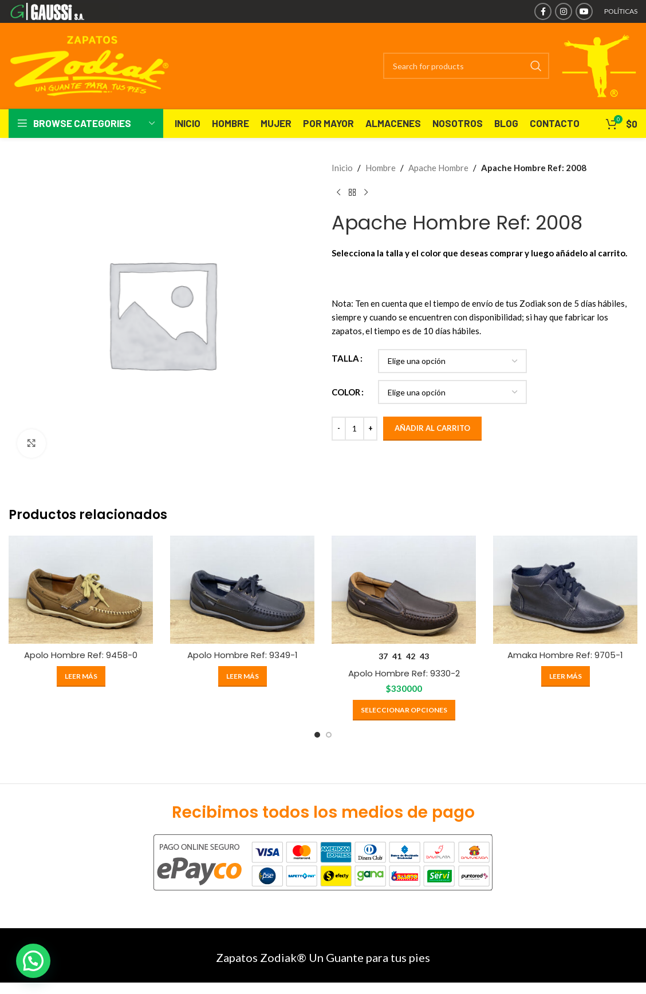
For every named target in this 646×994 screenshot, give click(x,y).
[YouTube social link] (584, 11)
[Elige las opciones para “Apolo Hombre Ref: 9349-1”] (242, 676)
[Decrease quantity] (339, 429)
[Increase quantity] (370, 429)
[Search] (466, 66)
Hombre (380, 168)
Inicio (342, 168)
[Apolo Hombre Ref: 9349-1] (242, 590)
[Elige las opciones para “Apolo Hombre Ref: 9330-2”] (404, 710)
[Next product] (366, 193)
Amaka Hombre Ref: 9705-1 (565, 655)
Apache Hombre (438, 168)
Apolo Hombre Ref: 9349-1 (242, 655)
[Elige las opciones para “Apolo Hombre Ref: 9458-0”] (81, 676)
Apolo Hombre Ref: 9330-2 (404, 673)
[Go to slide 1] (317, 735)
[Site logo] (64, 10)
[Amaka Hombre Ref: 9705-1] (565, 590)
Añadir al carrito (432, 428)
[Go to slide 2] (329, 735)
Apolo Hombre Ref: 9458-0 (80, 655)
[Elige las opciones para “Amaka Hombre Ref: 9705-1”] (565, 676)
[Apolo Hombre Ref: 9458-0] (81, 590)
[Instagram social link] (563, 11)
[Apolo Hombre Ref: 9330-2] (404, 590)
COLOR (346, 392)
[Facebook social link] (543, 11)
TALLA (345, 358)
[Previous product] (338, 193)
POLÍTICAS (620, 11)
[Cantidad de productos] (354, 429)
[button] (33, 961)
